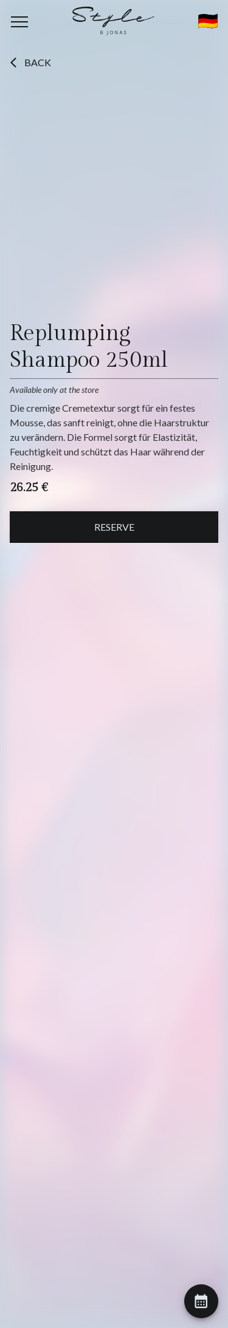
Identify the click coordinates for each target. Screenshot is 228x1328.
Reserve (114, 527)
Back (30, 62)
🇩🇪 (208, 21)
